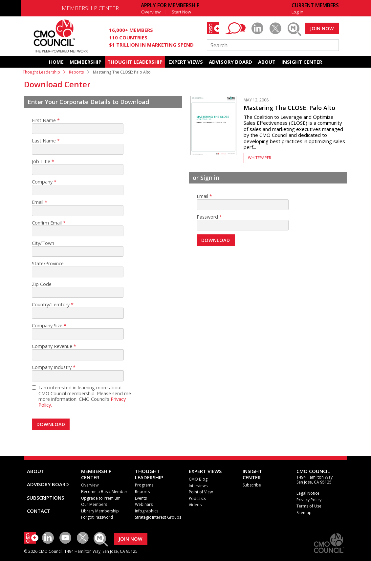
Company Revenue (52, 346)
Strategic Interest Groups (158, 517)
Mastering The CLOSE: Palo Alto (289, 108)
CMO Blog (198, 479)
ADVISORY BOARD (230, 61)
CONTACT (38, 510)
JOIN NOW (322, 28)
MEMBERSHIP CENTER (90, 8)
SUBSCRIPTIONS (45, 497)
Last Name (44, 141)
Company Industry (52, 367)
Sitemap (304, 512)
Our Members (94, 504)
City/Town (43, 243)
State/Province (48, 264)
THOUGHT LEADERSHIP (135, 61)
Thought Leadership (41, 72)
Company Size (47, 326)
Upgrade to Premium (100, 498)
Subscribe (252, 485)
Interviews (198, 485)
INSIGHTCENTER (252, 474)
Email (37, 202)
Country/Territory (51, 305)
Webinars (144, 504)
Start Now (181, 12)
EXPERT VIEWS (185, 61)
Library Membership (100, 511)
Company (42, 182)
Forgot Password (97, 517)
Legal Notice (307, 493)
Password (207, 217)
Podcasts (197, 498)
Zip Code (42, 284)
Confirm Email (47, 223)
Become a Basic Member (104, 491)
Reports (76, 72)
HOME (56, 61)
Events (141, 498)
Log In (297, 12)
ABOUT (266, 61)
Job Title (41, 161)
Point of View (201, 492)
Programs (144, 485)
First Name (44, 120)
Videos (195, 504)
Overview (151, 12)
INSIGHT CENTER (301, 61)
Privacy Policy (308, 500)
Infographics (146, 511)
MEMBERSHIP (85, 61)
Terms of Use (308, 506)
